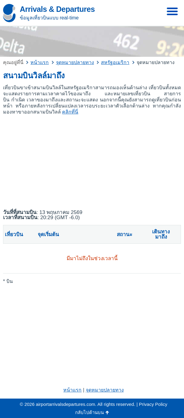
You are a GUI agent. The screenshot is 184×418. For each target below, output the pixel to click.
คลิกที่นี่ (70, 111)
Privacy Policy (153, 404)
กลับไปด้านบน (89, 412)
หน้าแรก (72, 390)
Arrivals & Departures (57, 9)
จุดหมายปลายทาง (105, 390)
